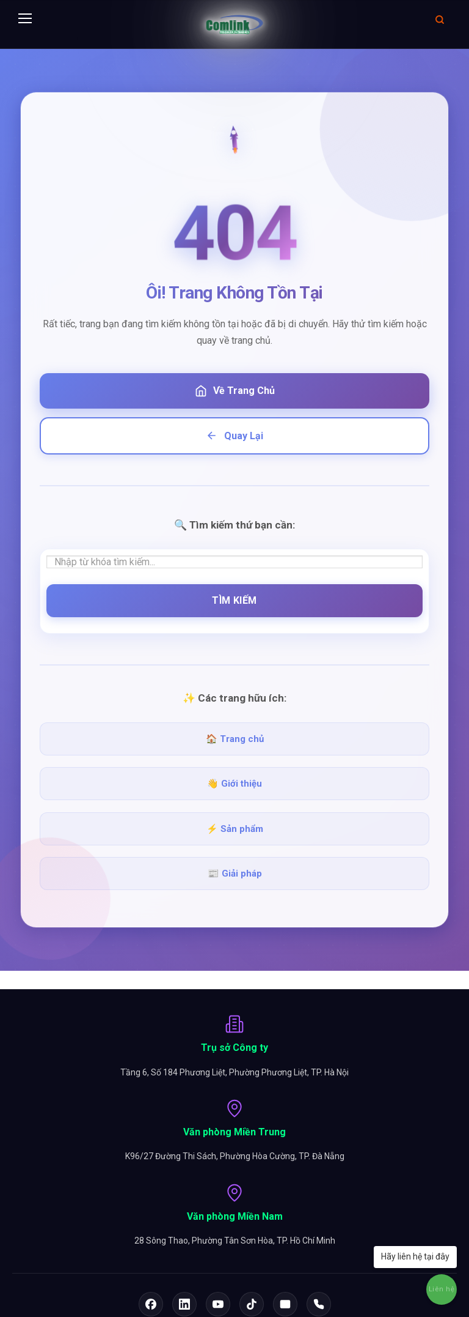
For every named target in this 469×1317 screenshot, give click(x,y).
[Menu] (25, 19)
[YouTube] (218, 1304)
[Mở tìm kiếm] (439, 19)
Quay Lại (234, 435)
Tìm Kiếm (234, 600)
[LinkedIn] (184, 1304)
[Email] (285, 1304)
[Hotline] (319, 1304)
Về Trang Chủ (235, 391)
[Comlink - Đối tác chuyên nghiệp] (234, 24)
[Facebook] (151, 1304)
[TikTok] (251, 1304)
